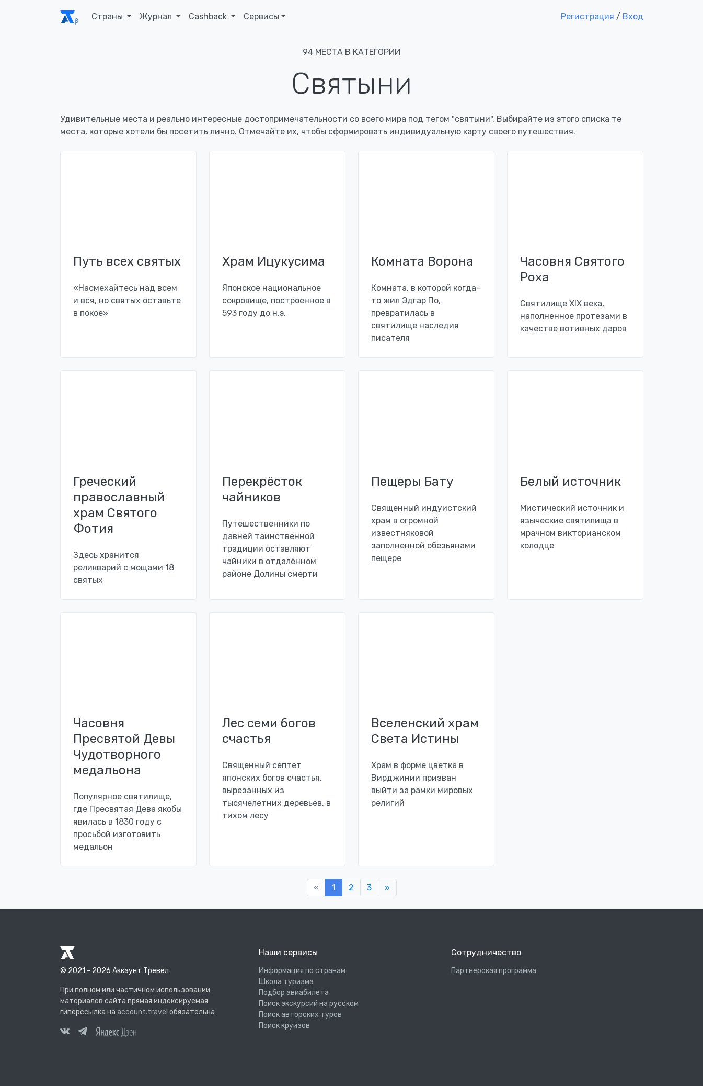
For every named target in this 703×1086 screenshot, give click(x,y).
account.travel (142, 1012)
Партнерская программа (493, 970)
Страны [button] (108, 16)
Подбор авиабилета (294, 992)
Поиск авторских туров (300, 1014)
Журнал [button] (157, 16)
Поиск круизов (284, 1025)
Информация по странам (302, 970)
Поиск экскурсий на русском (309, 1003)
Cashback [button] (209, 16)
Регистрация (587, 16)
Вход (633, 16)
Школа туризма (286, 981)
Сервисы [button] (261, 16)
